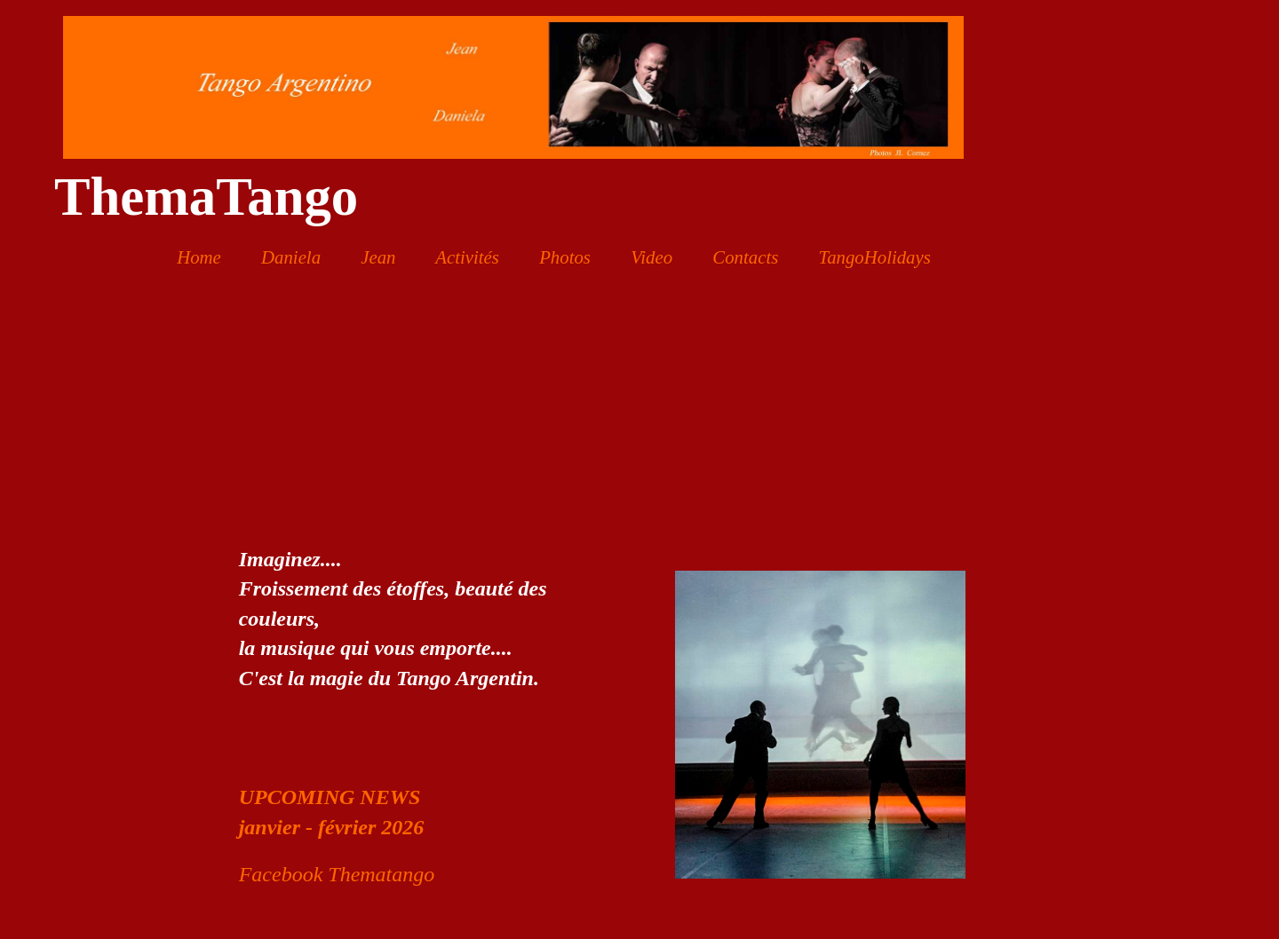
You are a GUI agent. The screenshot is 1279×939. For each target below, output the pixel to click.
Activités (467, 257)
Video (651, 257)
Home (199, 257)
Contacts (745, 257)
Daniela (291, 257)
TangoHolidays (874, 257)
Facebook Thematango (337, 874)
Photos (565, 257)
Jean (378, 257)
